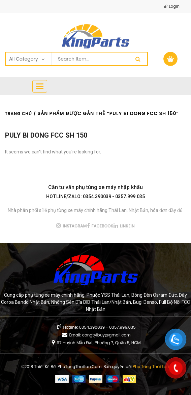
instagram (75, 226)
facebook (103, 226)
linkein (127, 226)
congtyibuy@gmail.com (106, 335)
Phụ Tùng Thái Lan (151, 366)
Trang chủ (18, 113)
